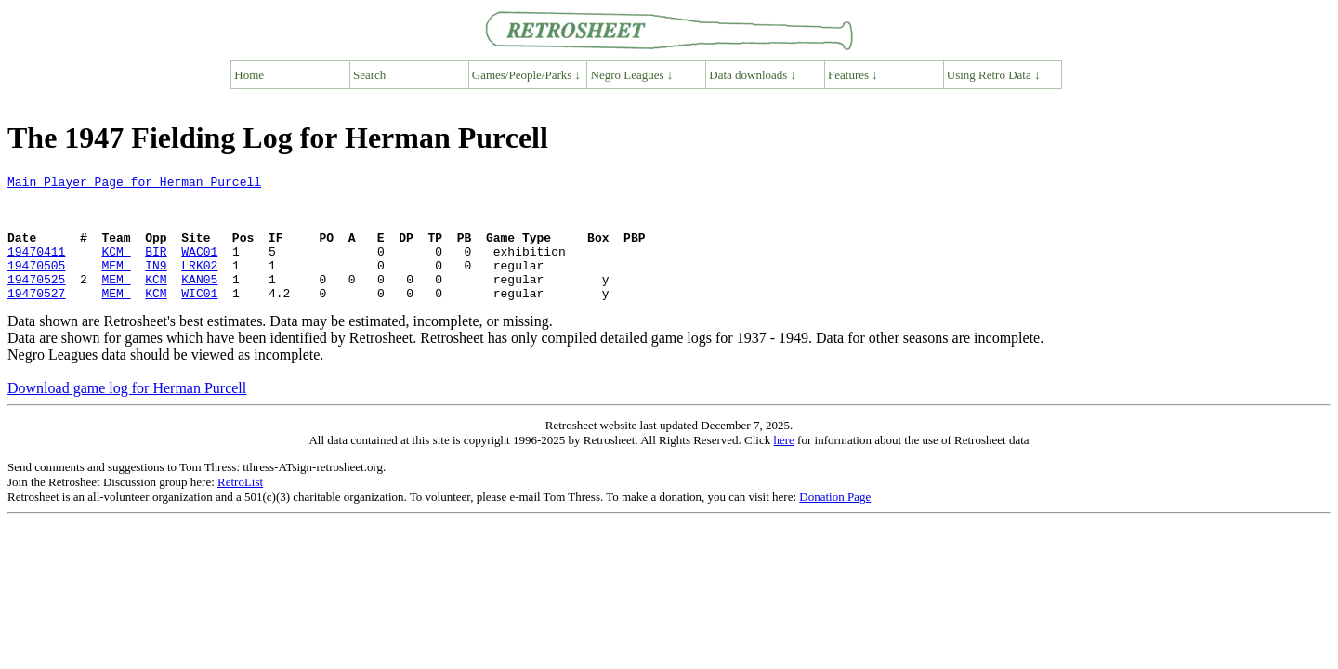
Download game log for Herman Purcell (126, 413)
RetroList (240, 507)
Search (369, 75)
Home (249, 75)
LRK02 (199, 284)
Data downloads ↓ (752, 75)
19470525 (36, 301)
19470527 (36, 317)
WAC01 (199, 267)
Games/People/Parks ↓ (526, 75)
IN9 (155, 284)
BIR (155, 267)
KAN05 (199, 301)
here (783, 465)
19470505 (36, 284)
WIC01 (199, 317)
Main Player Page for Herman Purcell (134, 184)
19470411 (36, 267)
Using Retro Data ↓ (994, 75)
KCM (115, 267)
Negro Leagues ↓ (632, 75)
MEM (115, 284)
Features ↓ (853, 75)
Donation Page (835, 522)
